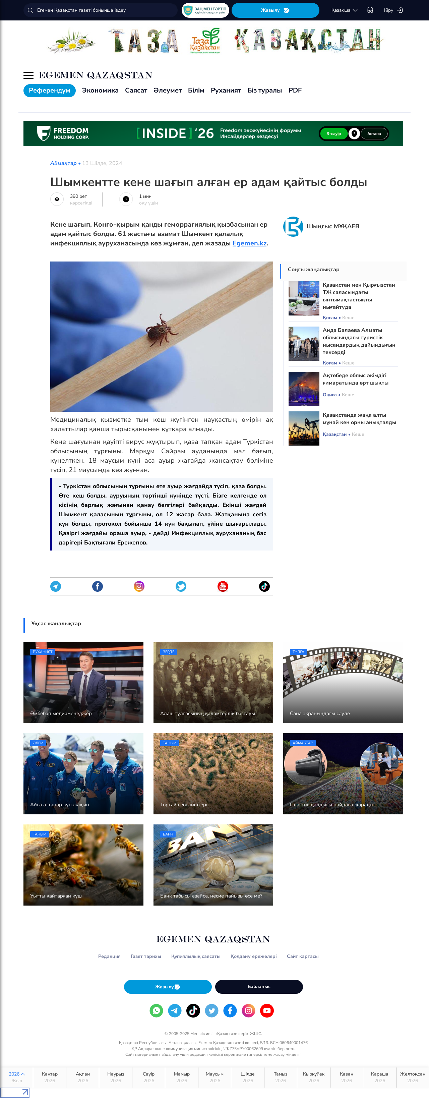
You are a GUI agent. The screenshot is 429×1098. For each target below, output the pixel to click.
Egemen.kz (249, 243)
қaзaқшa (344, 10)
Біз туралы (264, 90)
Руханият (226, 90)
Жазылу (275, 10)
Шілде (247, 1077)
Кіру (393, 10)
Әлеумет (168, 90)
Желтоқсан (413, 1077)
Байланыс (259, 986)
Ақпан (83, 1077)
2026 (16, 1077)
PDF (295, 90)
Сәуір (149, 1077)
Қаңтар (49, 1077)
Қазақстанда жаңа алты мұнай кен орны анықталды (359, 418)
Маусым (215, 1077)
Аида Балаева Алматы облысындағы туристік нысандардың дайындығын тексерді (359, 341)
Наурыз (115, 1077)
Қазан (347, 1077)
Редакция (109, 956)
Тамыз (281, 1077)
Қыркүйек (313, 1077)
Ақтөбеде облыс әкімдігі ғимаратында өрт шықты (355, 379)
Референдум (49, 90)
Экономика (100, 90)
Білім (196, 90)
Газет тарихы (146, 956)
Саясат (136, 90)
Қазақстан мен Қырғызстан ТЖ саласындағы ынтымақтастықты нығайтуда (359, 296)
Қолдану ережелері (254, 956)
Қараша (379, 1077)
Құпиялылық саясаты (196, 956)
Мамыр (181, 1077)
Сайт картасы (303, 956)
